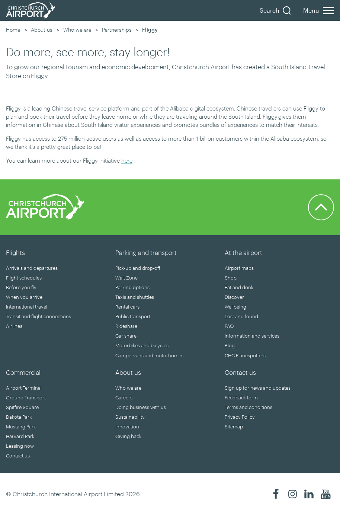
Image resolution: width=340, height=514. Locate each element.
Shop (231, 278)
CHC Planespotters (245, 355)
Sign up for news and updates (258, 388)
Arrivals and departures (32, 268)
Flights (15, 252)
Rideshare (126, 326)
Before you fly (21, 287)
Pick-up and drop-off (137, 268)
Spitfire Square (22, 407)
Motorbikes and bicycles (142, 345)
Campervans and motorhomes (149, 355)
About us (41, 29)
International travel (26, 307)
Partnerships (117, 29)
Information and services (252, 336)
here (126, 160)
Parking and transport (146, 252)
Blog (230, 345)
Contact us (18, 456)
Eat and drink (239, 287)
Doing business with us (140, 407)
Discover (234, 297)
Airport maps (239, 268)
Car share (126, 336)
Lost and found (241, 316)
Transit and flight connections (38, 316)
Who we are (77, 29)
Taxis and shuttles (134, 297)
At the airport (243, 252)
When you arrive (24, 297)
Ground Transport (26, 397)
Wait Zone (126, 278)
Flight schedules (24, 278)
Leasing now (20, 446)
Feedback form (241, 397)
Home (13, 29)
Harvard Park (20, 436)
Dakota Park (19, 417)
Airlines (14, 326)
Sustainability (130, 417)
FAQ (229, 326)
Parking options (132, 287)
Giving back (128, 436)
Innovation (127, 427)
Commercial (23, 372)
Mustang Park (21, 427)
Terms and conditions (248, 407)
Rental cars (127, 307)
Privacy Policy (240, 417)
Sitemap (234, 427)
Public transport (132, 316)
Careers (123, 397)
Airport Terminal (24, 388)
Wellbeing (235, 307)
